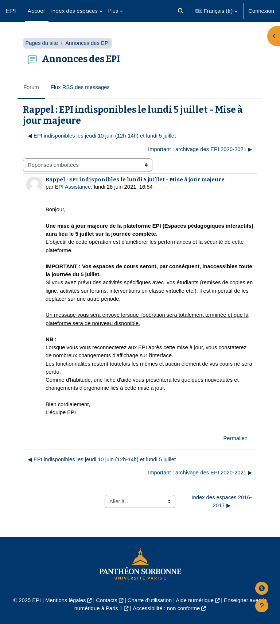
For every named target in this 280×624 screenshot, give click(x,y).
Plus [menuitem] (113, 10)
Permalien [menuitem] (235, 438)
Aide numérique (195, 600)
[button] (181, 11)
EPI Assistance (73, 187)
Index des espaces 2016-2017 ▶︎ (221, 501)
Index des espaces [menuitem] (74, 10)
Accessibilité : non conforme (166, 608)
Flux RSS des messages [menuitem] (80, 87)
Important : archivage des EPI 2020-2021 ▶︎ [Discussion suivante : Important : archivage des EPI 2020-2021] (200, 149)
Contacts (106, 600)
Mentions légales (65, 600)
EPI (11, 11)
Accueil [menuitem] (37, 10)
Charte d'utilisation (150, 600)
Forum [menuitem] (31, 87)
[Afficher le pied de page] (261, 605)
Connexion (261, 11)
